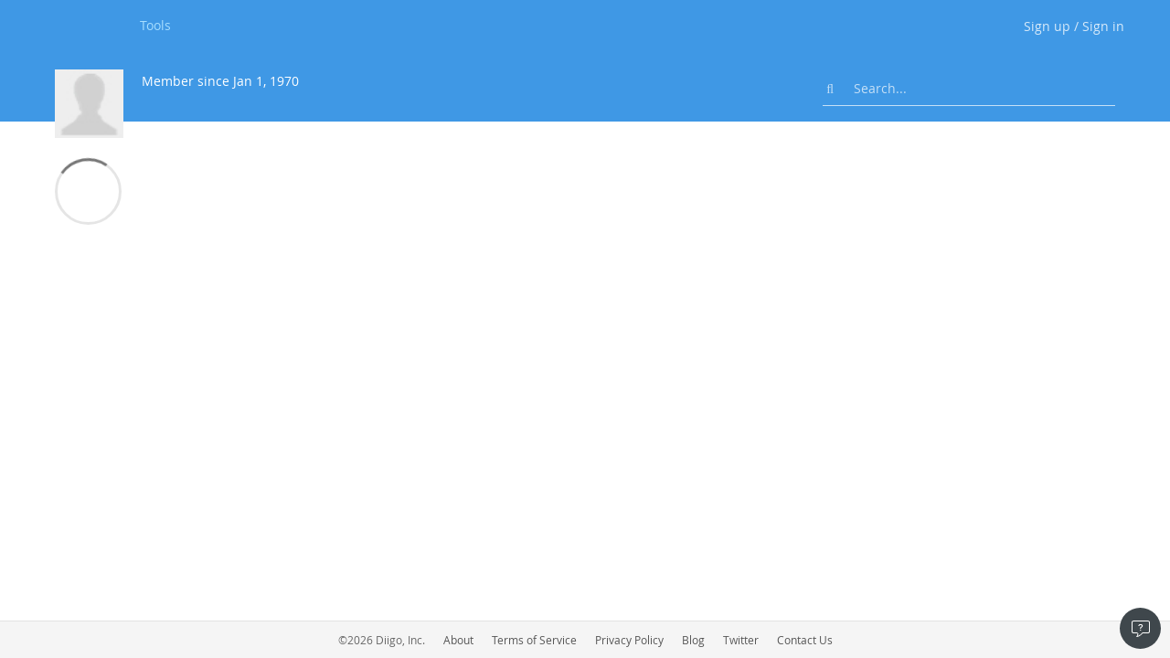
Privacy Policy (629, 639)
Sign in (1103, 26)
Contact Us (805, 639)
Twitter (741, 639)
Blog (693, 639)
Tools (155, 25)
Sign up (1047, 26)
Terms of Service (534, 639)
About (458, 639)
